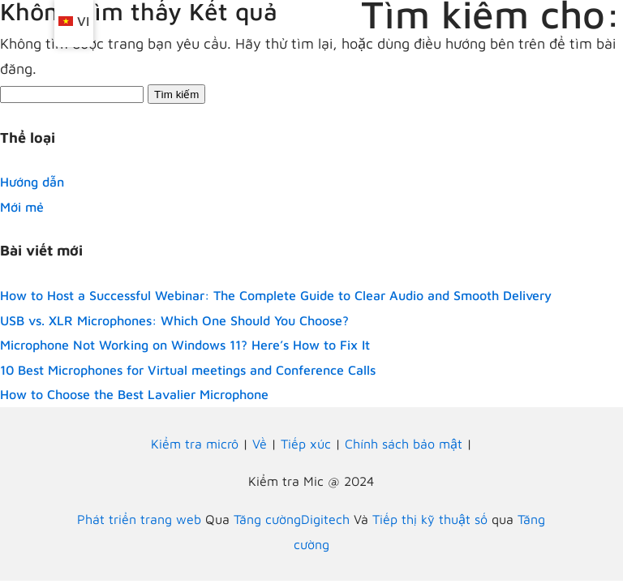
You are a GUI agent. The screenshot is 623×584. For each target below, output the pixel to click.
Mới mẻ (22, 207)
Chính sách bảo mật (403, 443)
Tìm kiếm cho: (491, 14)
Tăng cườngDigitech (292, 519)
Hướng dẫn (32, 181)
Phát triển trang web (139, 519)
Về (259, 443)
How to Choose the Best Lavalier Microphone (134, 394)
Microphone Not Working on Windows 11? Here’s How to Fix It (185, 344)
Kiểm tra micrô (194, 443)
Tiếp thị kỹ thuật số (430, 519)
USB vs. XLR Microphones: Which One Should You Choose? (174, 320)
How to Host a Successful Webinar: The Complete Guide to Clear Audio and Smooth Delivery (276, 295)
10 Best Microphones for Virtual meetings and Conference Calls (188, 370)
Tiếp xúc (306, 443)
